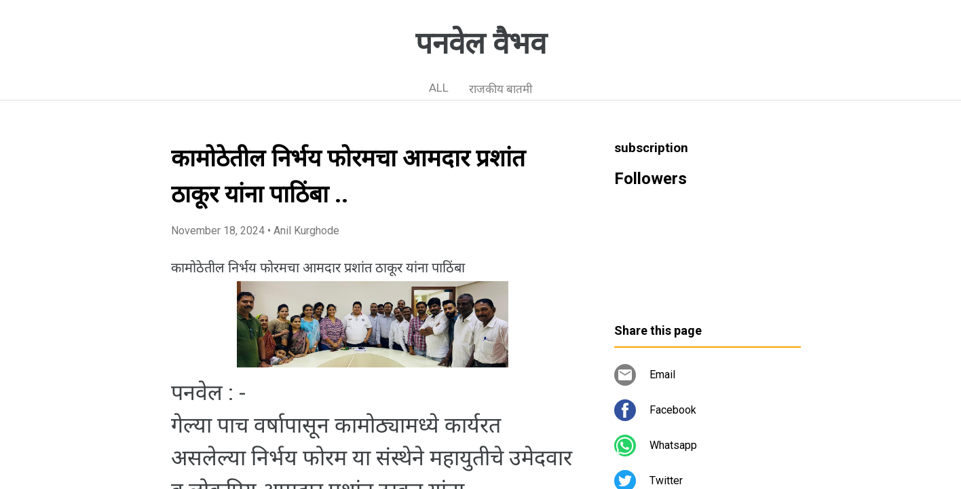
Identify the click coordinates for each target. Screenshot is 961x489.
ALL (439, 87)
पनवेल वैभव (480, 43)
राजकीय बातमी (500, 89)
